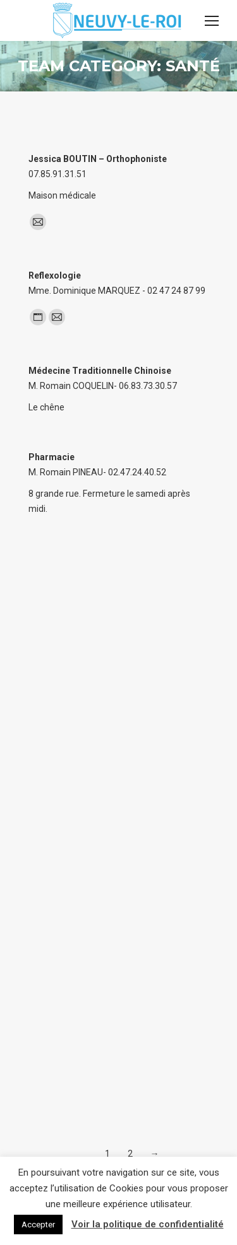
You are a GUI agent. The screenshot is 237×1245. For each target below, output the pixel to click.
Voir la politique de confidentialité (147, 1224)
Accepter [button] (38, 1224)
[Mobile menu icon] (211, 20)
